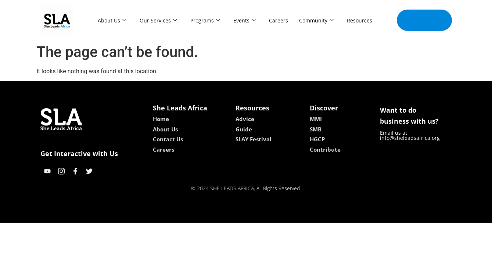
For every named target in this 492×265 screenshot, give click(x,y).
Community (316, 20)
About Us (112, 20)
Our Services (158, 20)
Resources (359, 20)
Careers (278, 20)
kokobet (198, 214)
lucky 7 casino (264, 214)
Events (244, 20)
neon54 (293, 214)
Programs (205, 20)
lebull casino (227, 214)
